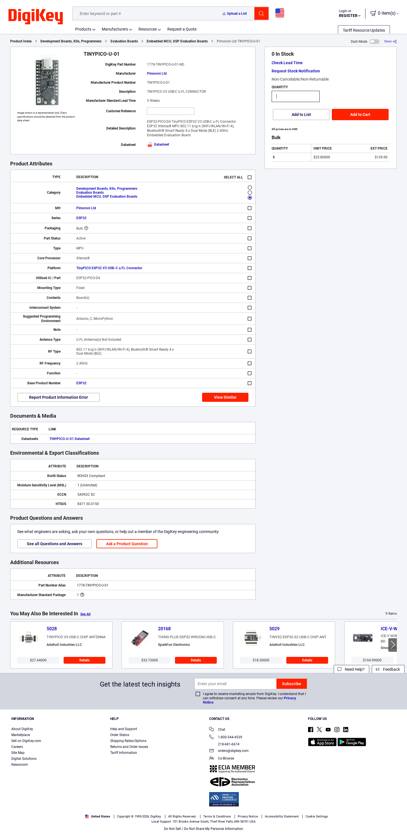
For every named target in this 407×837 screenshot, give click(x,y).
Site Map (18, 753)
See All (85, 614)
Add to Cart (360, 114)
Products (83, 29)
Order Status (119, 735)
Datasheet (158, 144)
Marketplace (20, 735)
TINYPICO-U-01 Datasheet (69, 439)
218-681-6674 (224, 744)
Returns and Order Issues (129, 747)
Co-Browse (221, 759)
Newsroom (19, 765)
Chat (217, 730)
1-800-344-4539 (225, 737)
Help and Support (123, 729)
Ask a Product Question (127, 544)
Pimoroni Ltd (157, 73)
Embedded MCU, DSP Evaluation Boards (177, 41)
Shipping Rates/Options (128, 741)
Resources (147, 29)
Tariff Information (123, 753)
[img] (35, 17)
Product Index (21, 41)
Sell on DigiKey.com (26, 741)
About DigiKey (22, 729)
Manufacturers (115, 29)
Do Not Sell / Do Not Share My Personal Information (203, 829)
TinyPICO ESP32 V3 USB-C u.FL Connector (109, 268)
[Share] (390, 41)
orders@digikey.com (229, 751)
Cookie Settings (317, 816)
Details (84, 660)
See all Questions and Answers (54, 544)
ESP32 (81, 218)
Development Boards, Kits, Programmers (70, 41)
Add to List (301, 114)
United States (97, 816)
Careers (17, 747)
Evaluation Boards (124, 41)
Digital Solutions (23, 759)
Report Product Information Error (58, 397)
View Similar (225, 397)
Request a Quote (181, 29)
